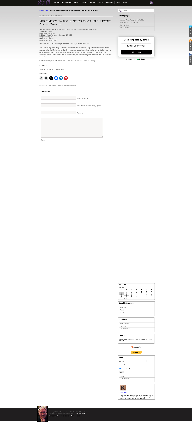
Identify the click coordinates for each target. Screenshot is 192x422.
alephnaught (58, 15)
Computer (75, 2)
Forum (118, 2)
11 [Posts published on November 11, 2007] (121, 294)
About (56, 2)
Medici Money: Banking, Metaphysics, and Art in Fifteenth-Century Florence (70, 29)
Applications (65, 2)
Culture (84, 2)
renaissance (71, 85)
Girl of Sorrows (125, 329)
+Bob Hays (123, 392)
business (63, 85)
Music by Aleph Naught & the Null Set (132, 20)
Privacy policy (54, 416)
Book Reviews (124, 25)
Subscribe (136, 52)
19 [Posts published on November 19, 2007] (126, 295)
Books (46, 10)
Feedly (122, 310)
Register (122, 376)
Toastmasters (109, 2)
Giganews (123, 326)
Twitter (122, 313)
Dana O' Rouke (133, 339)
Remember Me (124, 369)
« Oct (120, 298)
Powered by (136, 59)
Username (122, 361)
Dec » (124, 298)
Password (122, 365)
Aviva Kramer (124, 324)
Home (41, 10)
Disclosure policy (68, 416)
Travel (100, 2)
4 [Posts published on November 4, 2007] (121, 292)
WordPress (81, 413)
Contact (124, 2)
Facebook (123, 307)
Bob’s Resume (124, 28)
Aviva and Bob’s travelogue (129, 22)
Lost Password (125, 379)
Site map (92, 2)
